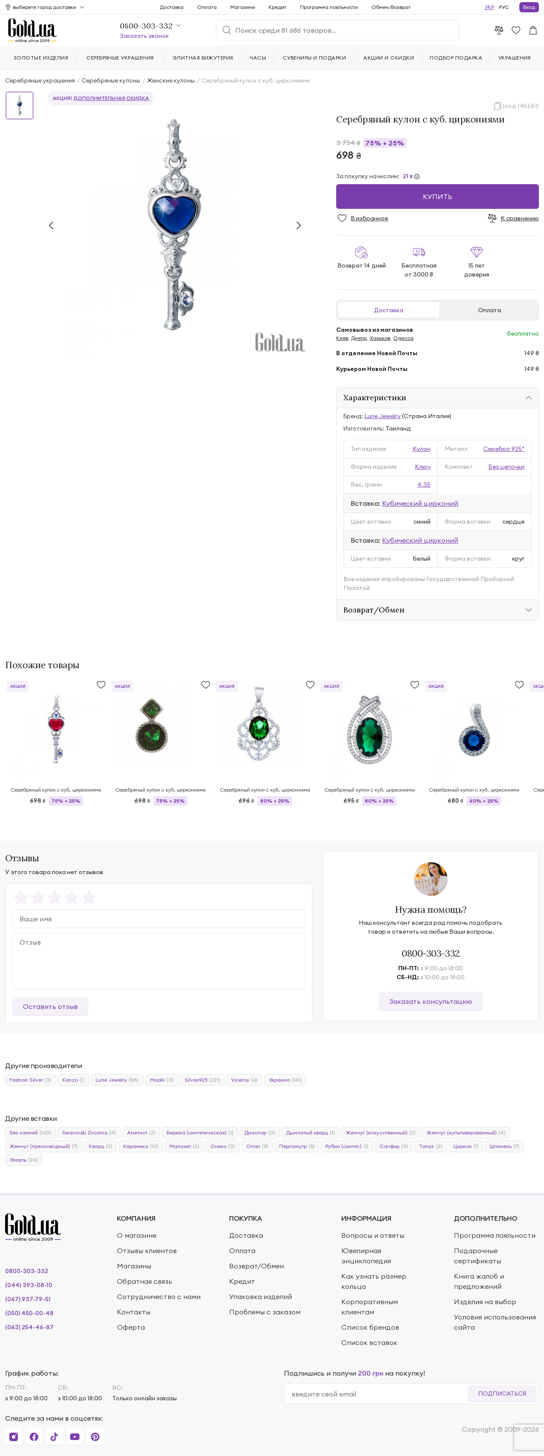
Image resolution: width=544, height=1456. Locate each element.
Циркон (466, 1146)
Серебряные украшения (40, 80)
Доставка (388, 310)
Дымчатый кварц (310, 1133)
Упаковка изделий (260, 1296)
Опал (257, 1146)
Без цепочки (506, 466)
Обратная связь (144, 1281)
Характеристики (374, 397)
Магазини (242, 7)
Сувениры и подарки (314, 57)
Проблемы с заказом (264, 1312)
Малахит (184, 1146)
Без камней (30, 1133)
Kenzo (73, 1080)
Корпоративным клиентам (369, 1306)
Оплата (489, 310)
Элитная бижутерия (203, 57)
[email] (379, 1393)
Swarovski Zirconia (89, 1133)
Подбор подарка (456, 57)
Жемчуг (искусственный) (381, 1133)
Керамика (141, 1146)
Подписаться (502, 1393)
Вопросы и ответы (372, 1235)
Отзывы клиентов (147, 1250)
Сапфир (394, 1146)
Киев (342, 338)
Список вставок (369, 1342)
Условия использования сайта (495, 1322)
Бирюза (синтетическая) (200, 1133)
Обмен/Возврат (391, 7)
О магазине (136, 1235)
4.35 (424, 484)
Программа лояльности (329, 7)
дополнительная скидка (111, 98)
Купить (437, 196)
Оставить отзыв (50, 1006)
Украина (285, 1080)
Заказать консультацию (430, 1001)
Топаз (430, 1146)
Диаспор (259, 1133)
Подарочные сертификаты (477, 1255)
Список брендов (370, 1327)
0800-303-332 (431, 953)
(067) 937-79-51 (28, 1299)
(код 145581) (521, 106)
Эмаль (24, 1160)
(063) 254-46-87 (29, 1327)
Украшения (514, 57)
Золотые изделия (41, 57)
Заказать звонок (144, 36)
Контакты (133, 1312)
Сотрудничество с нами (159, 1296)
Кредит (277, 7)
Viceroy (244, 1080)
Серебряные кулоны (111, 80)
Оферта (131, 1327)
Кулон (422, 449)
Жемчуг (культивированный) (466, 1133)
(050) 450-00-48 (29, 1313)
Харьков (380, 338)
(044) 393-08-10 (28, 1285)
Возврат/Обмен (374, 610)
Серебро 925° (503, 449)
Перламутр (296, 1146)
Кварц (100, 1146)
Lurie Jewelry (382, 416)
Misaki (161, 1080)
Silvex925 (202, 1080)
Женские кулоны (171, 80)
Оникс (222, 1146)
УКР (489, 7)
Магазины (134, 1266)
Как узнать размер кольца (373, 1281)
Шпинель (504, 1146)
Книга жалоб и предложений (479, 1281)
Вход (529, 7)
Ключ (423, 466)
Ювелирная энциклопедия (366, 1255)
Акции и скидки (388, 57)
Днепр (359, 338)
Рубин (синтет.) (347, 1146)
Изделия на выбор (485, 1301)
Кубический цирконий (420, 503)
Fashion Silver (30, 1080)
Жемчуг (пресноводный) (44, 1146)
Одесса (403, 338)
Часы (257, 57)
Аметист (141, 1133)
